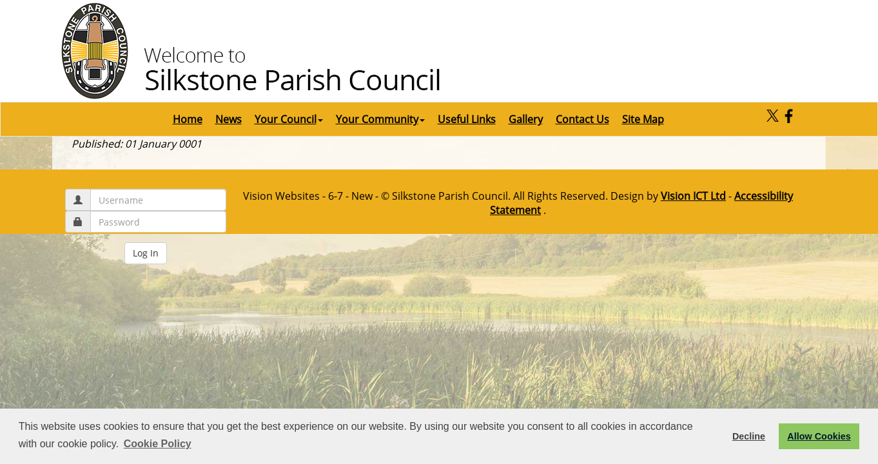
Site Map (643, 119)
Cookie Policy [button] (157, 443)
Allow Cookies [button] (818, 436)
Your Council (289, 119)
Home (187, 119)
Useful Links (467, 119)
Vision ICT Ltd (693, 196)
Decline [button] (748, 436)
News (228, 119)
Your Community (380, 119)
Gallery (526, 119)
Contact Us (582, 119)
